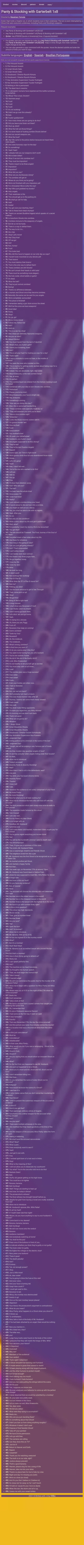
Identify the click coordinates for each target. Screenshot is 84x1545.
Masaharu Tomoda (17, 17)
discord (23, 4)
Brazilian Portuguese (57, 55)
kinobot (6, 4)
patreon (33, 4)
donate (41, 4)
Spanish (39, 55)
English (28, 55)
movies (15, 4)
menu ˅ (50, 5)
